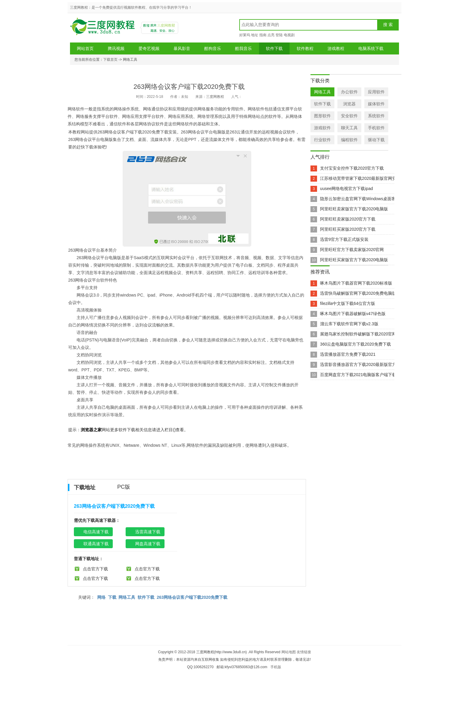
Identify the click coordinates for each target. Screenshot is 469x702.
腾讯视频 (116, 48)
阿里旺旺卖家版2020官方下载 (347, 219)
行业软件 (322, 139)
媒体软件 (376, 103)
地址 (254, 35)
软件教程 (305, 48)
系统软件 (376, 115)
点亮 (271, 35)
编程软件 (349, 139)
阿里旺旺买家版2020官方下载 (347, 229)
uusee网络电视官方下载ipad (346, 188)
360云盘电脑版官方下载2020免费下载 (355, 344)
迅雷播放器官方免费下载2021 (347, 354)
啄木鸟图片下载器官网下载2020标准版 (356, 283)
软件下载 (274, 48)
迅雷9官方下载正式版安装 (344, 239)
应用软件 (376, 91)
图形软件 (322, 115)
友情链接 (304, 652)
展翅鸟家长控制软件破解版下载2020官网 (358, 334)
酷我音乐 (243, 48)
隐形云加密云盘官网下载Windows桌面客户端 (362, 198)
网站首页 (85, 48)
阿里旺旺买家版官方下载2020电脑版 (354, 259)
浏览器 (349, 103)
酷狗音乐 (212, 48)
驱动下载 (376, 139)
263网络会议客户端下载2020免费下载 (192, 597)
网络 (101, 597)
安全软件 (349, 115)
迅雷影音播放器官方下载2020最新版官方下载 (362, 364)
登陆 (279, 35)
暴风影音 (181, 48)
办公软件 (349, 91)
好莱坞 (244, 35)
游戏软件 (322, 127)
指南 (263, 35)
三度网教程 (103, 29)
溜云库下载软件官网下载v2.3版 (349, 323)
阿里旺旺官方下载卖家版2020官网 (352, 249)
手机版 (275, 667)
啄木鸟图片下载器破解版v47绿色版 (353, 313)
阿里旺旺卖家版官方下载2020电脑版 (354, 208)
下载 (112, 597)
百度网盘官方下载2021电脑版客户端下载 (358, 374)
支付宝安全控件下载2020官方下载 (352, 168)
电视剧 (289, 35)
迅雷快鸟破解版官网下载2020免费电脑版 (358, 293)
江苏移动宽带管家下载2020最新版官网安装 (360, 178)
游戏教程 (336, 48)
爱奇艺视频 (148, 48)
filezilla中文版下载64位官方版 (347, 303)
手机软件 (376, 127)
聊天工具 (349, 127)
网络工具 (126, 597)
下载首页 (110, 59)
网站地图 (288, 652)
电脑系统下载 (370, 48)
